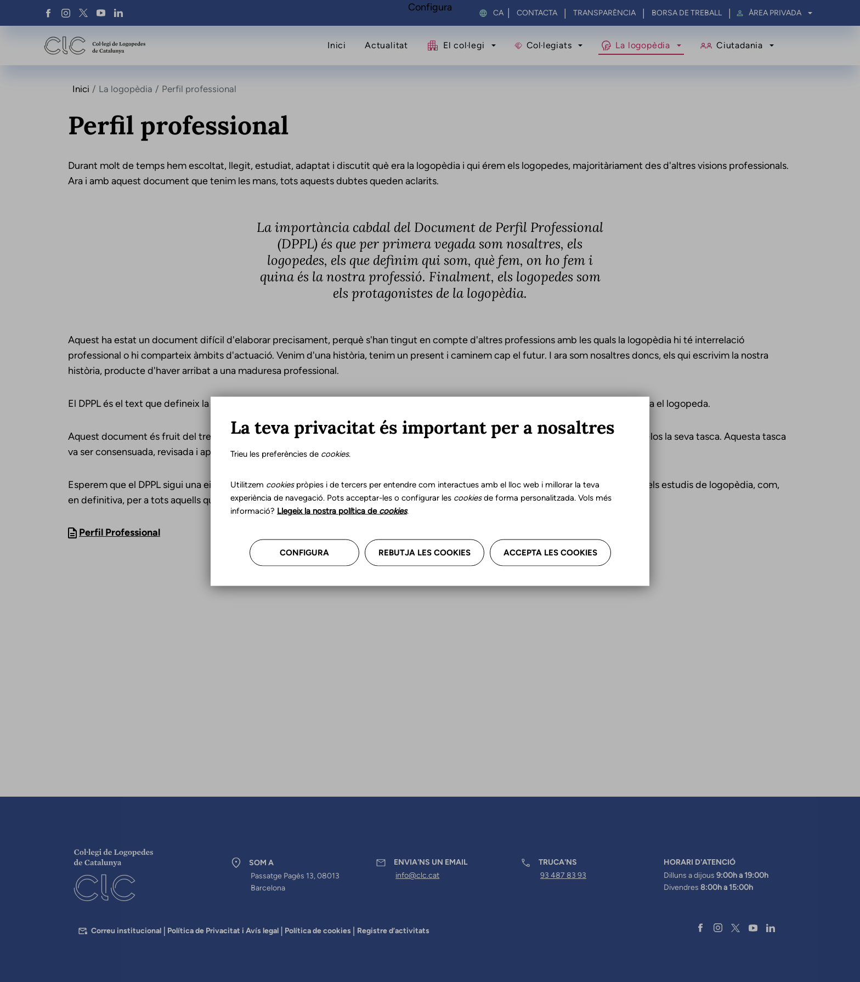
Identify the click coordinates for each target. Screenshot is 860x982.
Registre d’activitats (393, 930)
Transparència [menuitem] (604, 13)
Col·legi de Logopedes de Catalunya (94, 45)
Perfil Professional (119, 532)
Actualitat (386, 45)
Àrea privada (775, 13)
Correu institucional (126, 930)
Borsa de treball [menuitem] (687, 13)
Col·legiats (549, 45)
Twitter (83, 13)
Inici (336, 45)
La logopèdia (642, 45)
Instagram (65, 13)
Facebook (48, 13)
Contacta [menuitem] (537, 13)
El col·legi (464, 45)
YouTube (101, 13)
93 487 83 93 (563, 875)
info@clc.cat (417, 875)
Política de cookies (318, 930)
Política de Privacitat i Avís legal (223, 930)
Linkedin (118, 13)
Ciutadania (739, 45)
